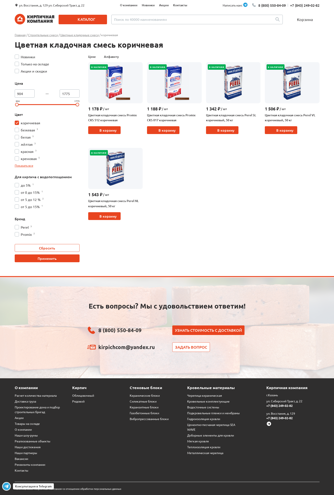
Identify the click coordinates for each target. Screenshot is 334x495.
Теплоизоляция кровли (203, 447)
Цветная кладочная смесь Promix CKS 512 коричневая (112, 117)
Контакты (180, 5)
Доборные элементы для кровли (210, 435)
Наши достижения (28, 447)
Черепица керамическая (204, 395)
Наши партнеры (26, 453)
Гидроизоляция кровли (203, 419)
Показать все (24, 165)
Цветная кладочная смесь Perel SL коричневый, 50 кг (231, 117)
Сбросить (47, 248)
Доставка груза (25, 401)
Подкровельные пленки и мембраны (213, 413)
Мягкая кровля (198, 441)
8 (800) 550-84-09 (272, 5)
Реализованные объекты (32, 441)
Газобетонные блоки (144, 413)
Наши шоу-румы (26, 435)
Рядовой (78, 401)
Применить (47, 258)
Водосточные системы (203, 407)
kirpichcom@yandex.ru (126, 347)
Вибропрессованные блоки (149, 419)
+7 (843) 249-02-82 (305, 5)
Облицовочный (83, 395)
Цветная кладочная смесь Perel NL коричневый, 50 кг (113, 203)
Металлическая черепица (205, 453)
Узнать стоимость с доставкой (208, 330)
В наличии (99, 67)
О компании (128, 5)
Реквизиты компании (30, 464)
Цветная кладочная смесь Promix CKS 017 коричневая (171, 117)
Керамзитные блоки (144, 407)
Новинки (148, 5)
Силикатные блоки (143, 401)
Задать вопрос (191, 347)
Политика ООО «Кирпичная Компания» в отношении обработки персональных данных (68, 488)
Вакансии (21, 459)
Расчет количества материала (36, 395)
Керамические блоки (145, 395)
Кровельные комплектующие (208, 401)
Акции (164, 5)
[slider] (17, 104)
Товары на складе (27, 423)
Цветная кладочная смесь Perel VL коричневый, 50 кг (290, 117)
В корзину (108, 130)
